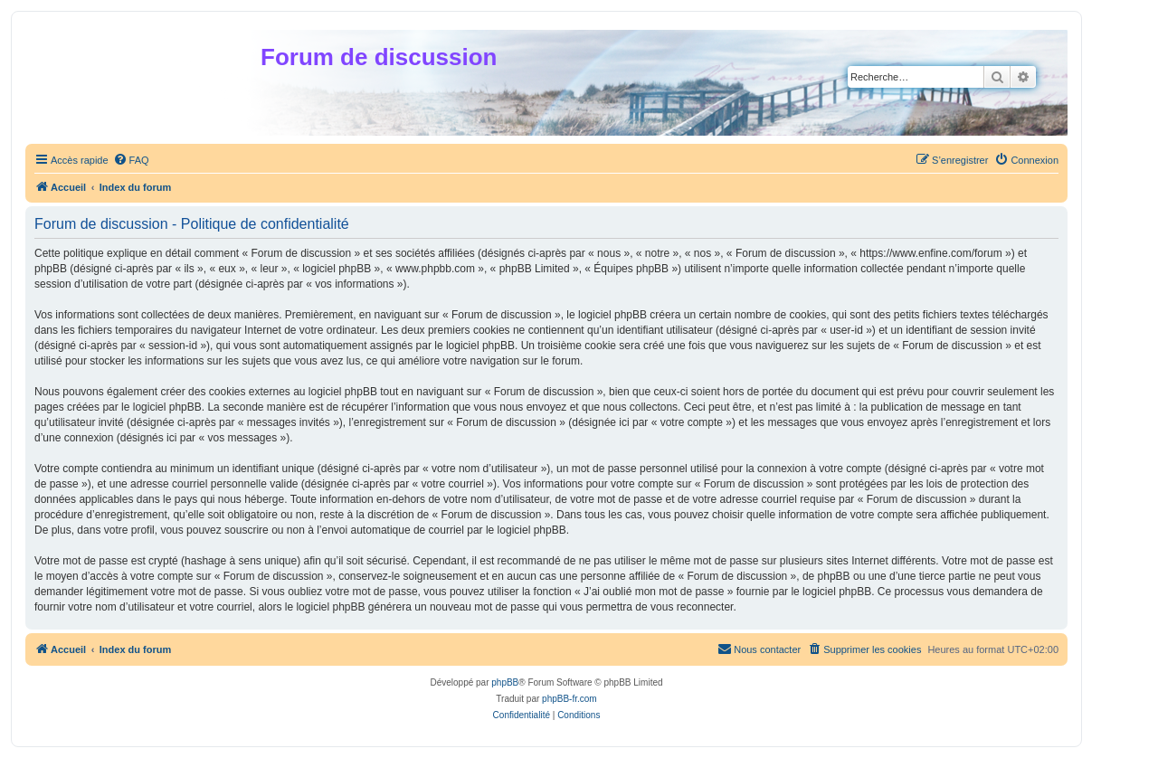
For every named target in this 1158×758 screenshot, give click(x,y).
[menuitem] (131, 160)
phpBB (504, 682)
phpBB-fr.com (569, 699)
